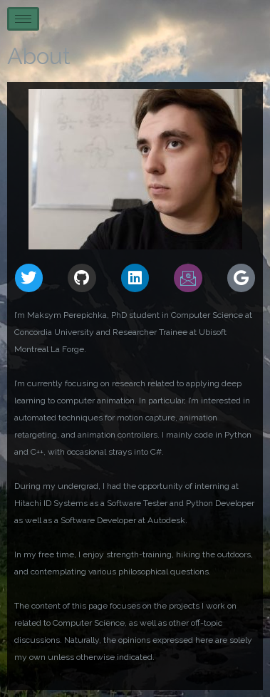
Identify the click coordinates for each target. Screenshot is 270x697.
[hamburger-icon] (23, 19)
